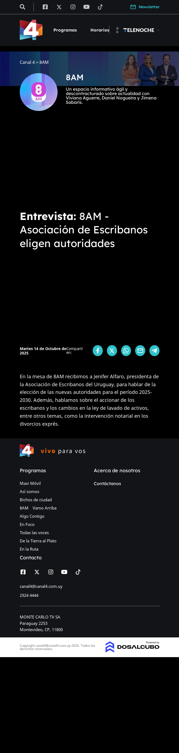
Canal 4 (27, 62)
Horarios (99, 30)
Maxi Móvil (30, 483)
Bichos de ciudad (36, 499)
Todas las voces (34, 532)
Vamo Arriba (44, 508)
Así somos (29, 491)
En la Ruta (29, 549)
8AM (24, 508)
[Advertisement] (89, 164)
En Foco (27, 524)
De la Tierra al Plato (38, 540)
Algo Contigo (32, 516)
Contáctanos (107, 483)
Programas (65, 30)
